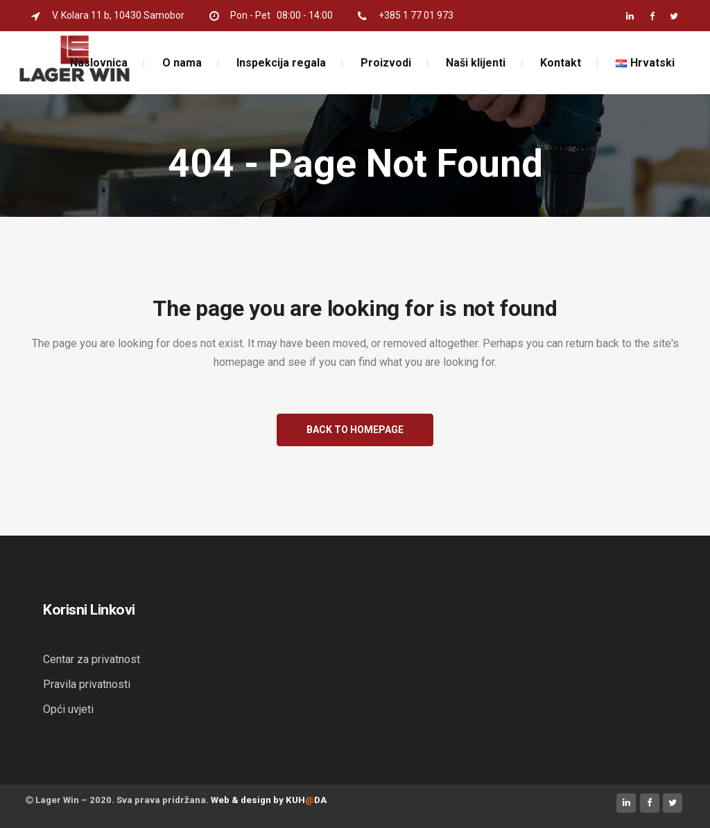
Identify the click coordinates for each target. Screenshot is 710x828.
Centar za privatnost (91, 659)
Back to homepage (355, 429)
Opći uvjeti (68, 709)
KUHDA (306, 800)
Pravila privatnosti (86, 684)
